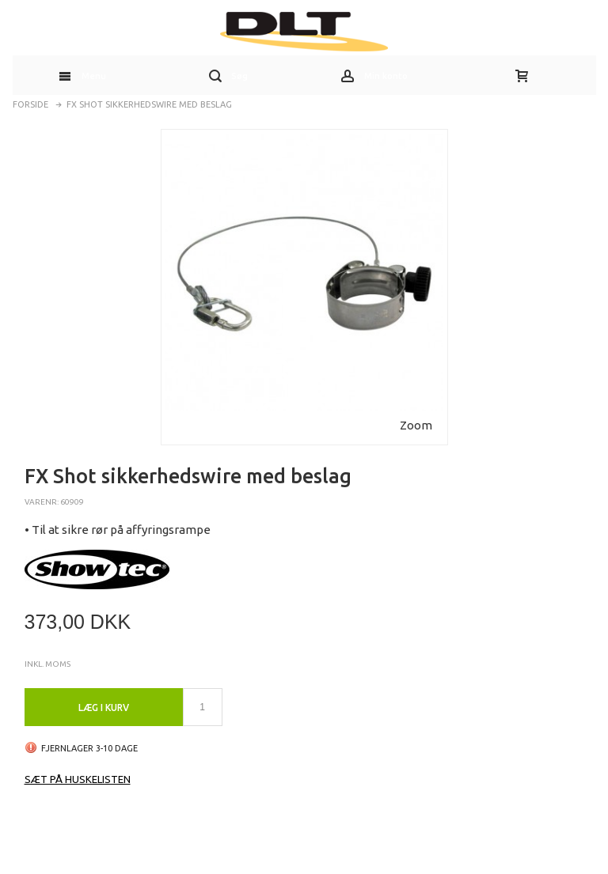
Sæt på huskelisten (78, 779)
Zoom (416, 425)
